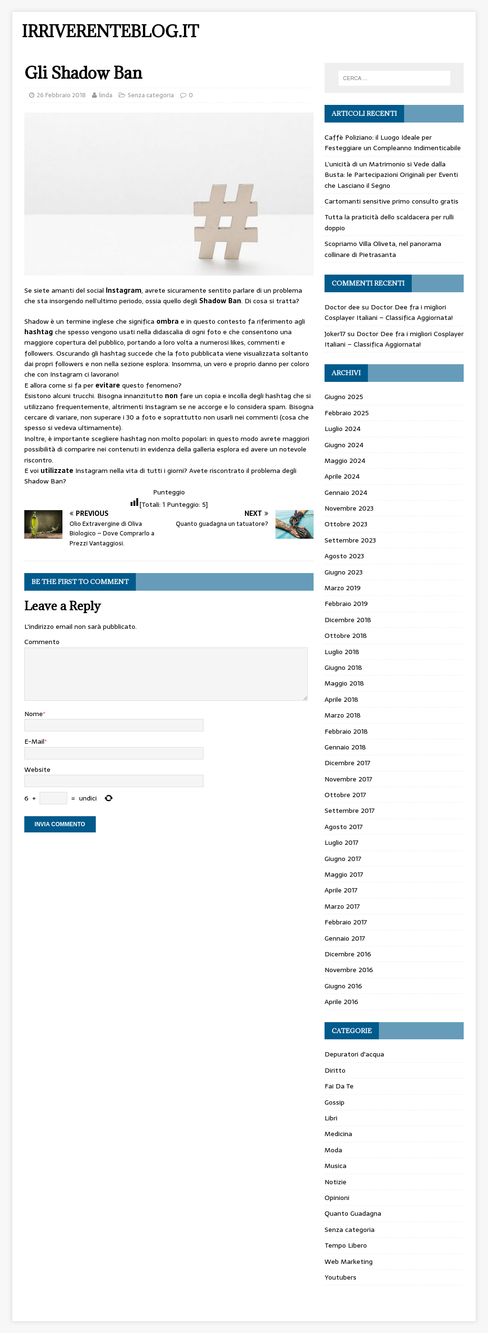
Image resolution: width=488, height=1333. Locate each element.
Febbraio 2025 (347, 413)
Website (37, 769)
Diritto (335, 1070)
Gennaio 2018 (345, 747)
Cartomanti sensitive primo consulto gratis (391, 201)
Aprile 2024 (342, 476)
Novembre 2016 (349, 969)
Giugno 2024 (344, 445)
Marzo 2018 (343, 715)
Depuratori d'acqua (354, 1054)
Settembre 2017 (350, 810)
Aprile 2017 (341, 890)
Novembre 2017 (348, 779)
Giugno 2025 (344, 396)
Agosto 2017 (344, 826)
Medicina (338, 1133)
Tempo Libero (346, 1245)
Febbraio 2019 (346, 603)
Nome (33, 713)
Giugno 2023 (344, 572)
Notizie (335, 1182)
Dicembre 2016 (348, 954)
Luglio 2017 (341, 842)
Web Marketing (349, 1261)
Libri (331, 1118)
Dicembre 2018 (348, 620)
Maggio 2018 (344, 683)
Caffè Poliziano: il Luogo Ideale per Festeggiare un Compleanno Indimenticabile (393, 142)
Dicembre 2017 (347, 763)
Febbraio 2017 (346, 922)
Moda (333, 1150)
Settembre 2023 (350, 540)
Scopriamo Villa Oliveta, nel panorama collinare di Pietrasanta (383, 248)
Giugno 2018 (343, 667)
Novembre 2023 (349, 508)
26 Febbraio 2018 (61, 95)
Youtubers (340, 1277)
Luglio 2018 (342, 651)
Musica (335, 1165)
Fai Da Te (339, 1086)
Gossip (335, 1102)
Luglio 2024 (343, 428)
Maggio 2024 (345, 460)
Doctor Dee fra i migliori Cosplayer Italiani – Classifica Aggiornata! (389, 312)
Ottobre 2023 (346, 524)
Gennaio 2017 (345, 938)
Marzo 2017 (342, 906)
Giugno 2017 (343, 858)
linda (105, 95)
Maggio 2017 (344, 874)
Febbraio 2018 (346, 731)
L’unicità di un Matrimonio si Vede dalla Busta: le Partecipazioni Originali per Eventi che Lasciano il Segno (391, 175)
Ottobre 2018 (346, 635)
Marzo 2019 (343, 588)
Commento (42, 641)
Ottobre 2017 (345, 795)
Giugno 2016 (343, 986)
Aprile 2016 (341, 1001)
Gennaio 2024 (346, 492)
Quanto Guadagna (353, 1213)
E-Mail (34, 741)
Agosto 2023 (344, 556)
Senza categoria (151, 95)
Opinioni (337, 1197)
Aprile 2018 (341, 699)
